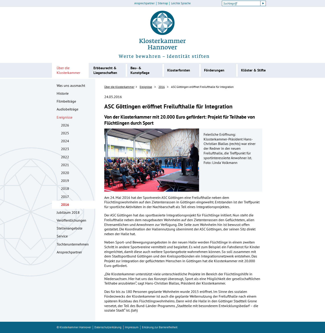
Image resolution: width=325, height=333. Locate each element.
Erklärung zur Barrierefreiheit (159, 327)
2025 (65, 133)
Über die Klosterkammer (68, 70)
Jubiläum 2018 (68, 212)
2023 (65, 149)
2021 (65, 165)
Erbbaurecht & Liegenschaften (105, 70)
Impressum (132, 327)
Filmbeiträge (66, 101)
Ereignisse (64, 117)
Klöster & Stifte (253, 70)
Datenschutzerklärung (107, 327)
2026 (65, 125)
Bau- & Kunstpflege (139, 70)
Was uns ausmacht (71, 85)
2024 (65, 141)
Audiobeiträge (67, 109)
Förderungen (214, 70)
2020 (65, 172)
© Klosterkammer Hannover (74, 327)
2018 (65, 188)
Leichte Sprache (181, 3)
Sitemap (163, 3)
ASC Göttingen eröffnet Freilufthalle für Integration (202, 87)
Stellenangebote (69, 228)
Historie (63, 93)
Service (62, 236)
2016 (65, 204)
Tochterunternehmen (73, 244)
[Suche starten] (263, 3)
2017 (65, 196)
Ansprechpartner (144, 3)
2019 (65, 180)
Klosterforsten (178, 70)
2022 (65, 157)
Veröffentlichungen (71, 220)
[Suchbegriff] (241, 3)
